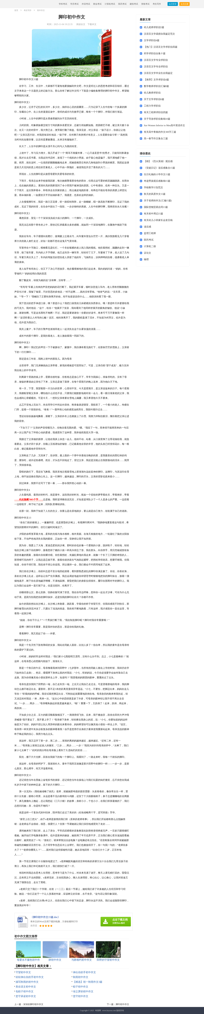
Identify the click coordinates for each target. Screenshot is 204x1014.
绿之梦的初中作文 (83, 991)
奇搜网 (98, 1010)
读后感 (147, 226)
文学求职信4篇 (152, 40)
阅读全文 (80, 24)
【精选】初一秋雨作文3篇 (87, 981)
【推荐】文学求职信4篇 (156, 79)
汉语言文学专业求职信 (156, 60)
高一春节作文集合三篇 (156, 138)
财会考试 (97, 4)
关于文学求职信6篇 (154, 99)
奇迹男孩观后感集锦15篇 (157, 181)
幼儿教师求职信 (152, 92)
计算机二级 (150, 246)
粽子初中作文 (80, 986)
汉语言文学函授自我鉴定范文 (159, 34)
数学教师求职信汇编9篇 (156, 86)
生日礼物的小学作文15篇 (157, 174)
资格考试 (145, 4)
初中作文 (41, 10)
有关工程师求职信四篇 (156, 112)
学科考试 (63, 4)
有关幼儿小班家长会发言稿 (158, 220)
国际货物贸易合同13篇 (156, 207)
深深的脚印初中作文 (33, 1004)
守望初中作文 (23, 972)
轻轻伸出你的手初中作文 (30, 977)
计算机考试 (110, 4)
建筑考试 (134, 4)
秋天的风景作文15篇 (154, 194)
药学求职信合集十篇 (154, 53)
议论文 (147, 253)
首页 (16, 10)
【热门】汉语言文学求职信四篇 (160, 47)
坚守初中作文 (80, 996)
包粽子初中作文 (24, 991)
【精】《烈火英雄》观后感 (158, 161)
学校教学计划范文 (153, 187)
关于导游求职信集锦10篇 (157, 119)
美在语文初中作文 (26, 986)
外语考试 (86, 4)
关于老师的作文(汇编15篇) (158, 200)
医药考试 (122, 4)
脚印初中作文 (122, 1004)
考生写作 (157, 4)
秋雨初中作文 (80, 977)
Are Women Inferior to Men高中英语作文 (164, 125)
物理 (146, 259)
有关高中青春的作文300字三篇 (160, 132)
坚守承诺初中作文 (26, 996)
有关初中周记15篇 (153, 213)
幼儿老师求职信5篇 (154, 27)
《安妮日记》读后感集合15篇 (159, 168)
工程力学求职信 (152, 105)
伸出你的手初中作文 (84, 972)
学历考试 (74, 4)
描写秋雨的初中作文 (27, 981)
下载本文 (91, 24)
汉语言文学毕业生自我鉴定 (158, 73)
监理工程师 (150, 233)
